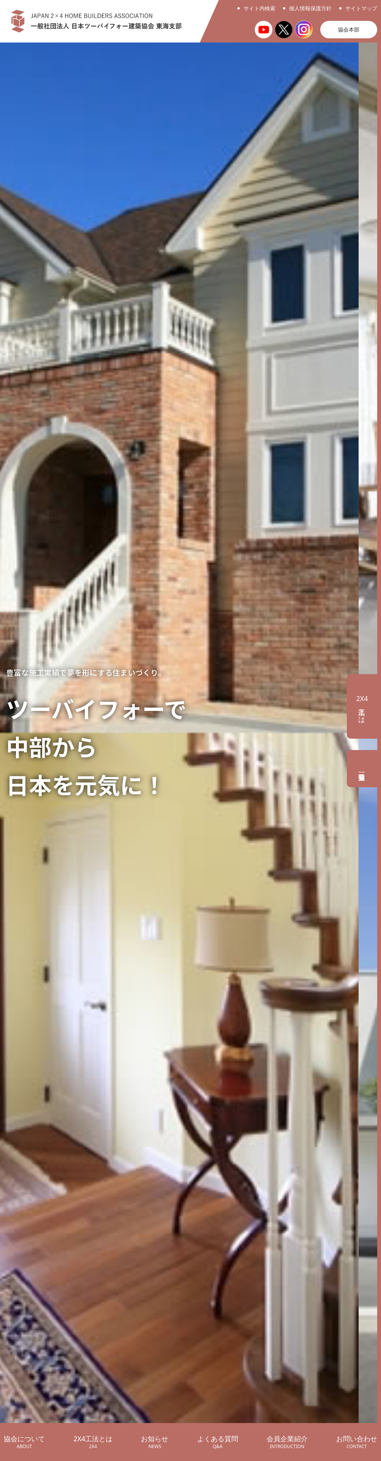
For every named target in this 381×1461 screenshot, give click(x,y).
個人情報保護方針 (310, 8)
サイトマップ (361, 8)
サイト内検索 (259, 8)
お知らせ (154, 1442)
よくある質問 (217, 1442)
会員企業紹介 (287, 1442)
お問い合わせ (356, 1442)
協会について (24, 1442)
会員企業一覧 (364, 768)
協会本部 (348, 29)
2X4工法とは (92, 1442)
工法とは (362, 706)
